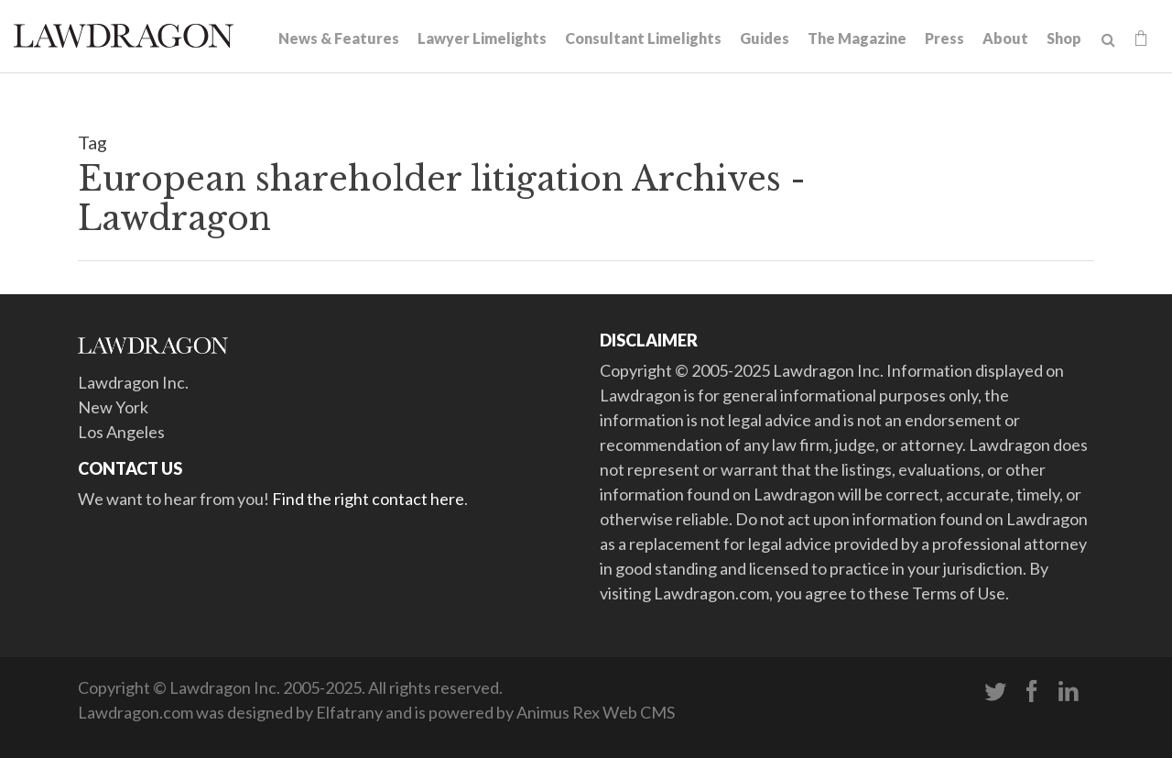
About (1005, 38)
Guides (764, 38)
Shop (1064, 38)
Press (944, 38)
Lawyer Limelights (482, 38)
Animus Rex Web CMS (595, 712)
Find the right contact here (368, 499)
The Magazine (857, 38)
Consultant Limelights (643, 38)
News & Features (338, 38)
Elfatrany (349, 712)
